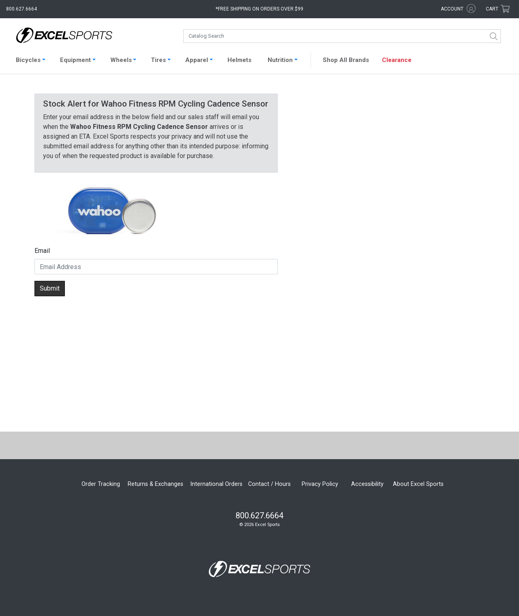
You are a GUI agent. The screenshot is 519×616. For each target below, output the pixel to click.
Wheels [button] (121, 60)
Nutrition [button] (280, 60)
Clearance (397, 60)
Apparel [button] (196, 60)
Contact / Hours (269, 484)
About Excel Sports (418, 484)
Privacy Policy (320, 484)
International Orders (216, 484)
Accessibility (367, 484)
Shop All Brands (346, 60)
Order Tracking (100, 484)
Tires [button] (158, 60)
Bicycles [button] (28, 60)
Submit (50, 288)
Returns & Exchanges (155, 484)
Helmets (239, 60)
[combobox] (342, 36)
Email (42, 251)
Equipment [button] (75, 60)
